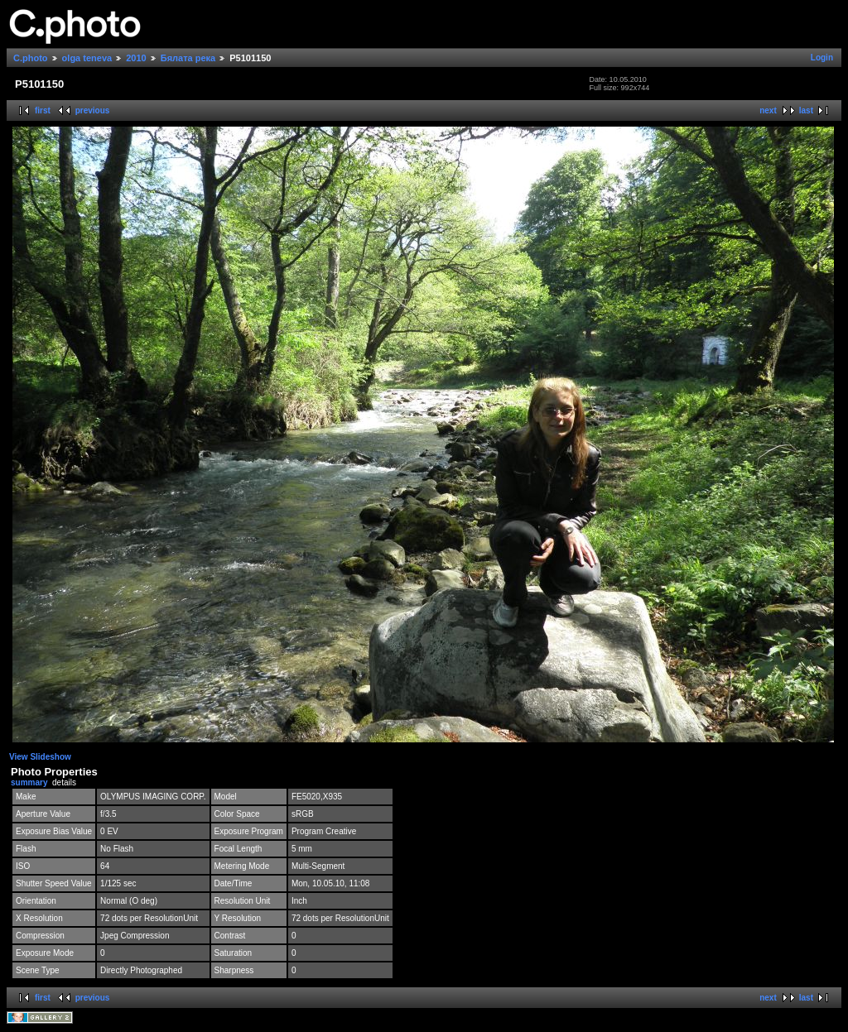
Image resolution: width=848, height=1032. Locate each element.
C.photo (30, 58)
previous (92, 110)
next (768, 110)
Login (822, 57)
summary (29, 782)
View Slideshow (40, 756)
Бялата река (188, 58)
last (806, 110)
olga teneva (87, 58)
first (43, 110)
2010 (136, 58)
